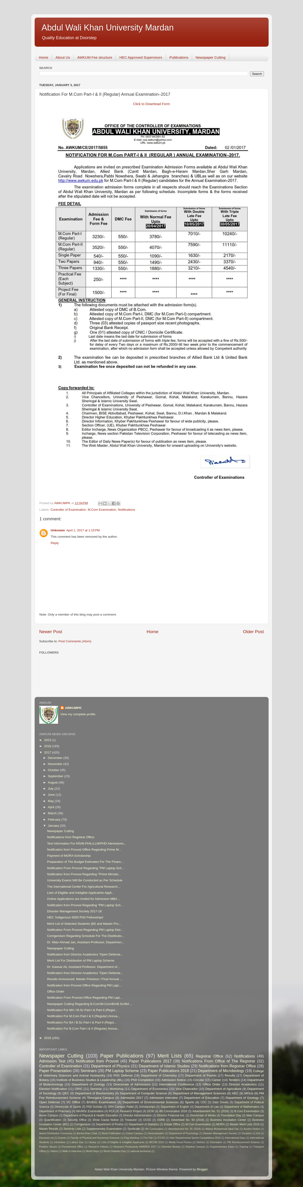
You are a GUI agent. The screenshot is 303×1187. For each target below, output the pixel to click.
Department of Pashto (200, 1075)
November (55, 764)
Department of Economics (149, 1089)
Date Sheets (220, 1102)
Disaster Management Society (220, 1133)
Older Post (253, 631)
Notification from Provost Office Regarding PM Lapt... (84, 985)
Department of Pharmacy (55, 1111)
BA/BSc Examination (101, 1102)
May (51, 801)
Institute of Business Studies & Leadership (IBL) (90, 1080)
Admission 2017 (131, 1097)
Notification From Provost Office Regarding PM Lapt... (84, 997)
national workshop (140, 1151)
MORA (220, 1124)
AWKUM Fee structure (94, 57)
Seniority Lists (72, 1128)
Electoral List (46, 1137)
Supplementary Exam (222, 1146)
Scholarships (147, 1106)
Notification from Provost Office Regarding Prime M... (84, 849)
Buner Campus (48, 1115)
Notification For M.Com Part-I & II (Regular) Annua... (83, 1016)
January (54, 825)
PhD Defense (123, 1075)
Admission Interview (163, 1097)
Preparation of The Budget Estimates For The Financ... (85, 862)
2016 (48, 1038)
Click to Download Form (151, 104)
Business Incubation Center (228, 1120)
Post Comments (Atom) (74, 641)
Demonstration (156, 1133)
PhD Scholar (94, 1106)
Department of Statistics (144, 1124)
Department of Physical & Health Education (90, 1115)
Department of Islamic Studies (164, 1066)
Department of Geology (242, 1097)
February (55, 819)
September (56, 776)
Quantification (52, 1120)
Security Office (77, 1120)
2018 (48, 746)
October (54, 770)
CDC (204, 1102)
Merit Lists (169, 1056)
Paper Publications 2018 (168, 1071)
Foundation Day (231, 1115)
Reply (55, 543)
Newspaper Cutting (211, 57)
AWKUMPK (73, 708)
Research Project (131, 1111)
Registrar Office (209, 1056)
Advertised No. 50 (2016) (187, 1120)
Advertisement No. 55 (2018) (184, 1128)
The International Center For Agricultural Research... (83, 886)
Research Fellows (98, 1146)
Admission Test (52, 1061)
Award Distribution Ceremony (55, 1133)
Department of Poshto (110, 1124)
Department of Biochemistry (94, 1093)
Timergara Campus (100, 1097)
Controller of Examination (68, 509)
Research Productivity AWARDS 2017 (134, 1146)
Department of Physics (110, 1066)
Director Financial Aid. (171, 1115)
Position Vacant (48, 1146)
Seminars (88, 1071)
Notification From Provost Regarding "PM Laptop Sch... (85, 868)
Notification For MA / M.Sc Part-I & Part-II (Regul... (82, 1010)
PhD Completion (142, 1080)
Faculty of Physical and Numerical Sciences (95, 1137)
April (51, 807)
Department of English (175, 1106)
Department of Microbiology (221, 1071)
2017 (48, 752)
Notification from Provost (97, 1061)
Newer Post (50, 631)
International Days (235, 1137)
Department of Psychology (183, 1133)
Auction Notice (252, 1128)
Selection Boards (170, 1146)
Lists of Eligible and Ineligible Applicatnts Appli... (80, 892)
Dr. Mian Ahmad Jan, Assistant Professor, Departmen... (85, 942)
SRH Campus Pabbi (121, 1106)
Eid (258, 1133)
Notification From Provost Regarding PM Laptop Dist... (85, 930)
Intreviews (60, 1142)
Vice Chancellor (186, 1089)
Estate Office (172, 1124)
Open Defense (49, 1102)
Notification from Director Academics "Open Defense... (85, 954)
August (53, 782)
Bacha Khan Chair (87, 1133)
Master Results (48, 1128)
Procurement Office (73, 1146)
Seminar (96, 1089)
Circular (198, 1080)
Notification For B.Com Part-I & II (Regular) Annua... (83, 1028)
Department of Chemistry (159, 1075)
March (53, 813)
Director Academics (243, 1084)
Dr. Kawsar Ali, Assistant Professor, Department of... (83, 967)
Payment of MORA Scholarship (69, 855)
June (52, 794)
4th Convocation (154, 1128)
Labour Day (77, 1142)
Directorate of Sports (68, 1106)
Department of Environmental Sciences (151, 1102)
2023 (48, 740)
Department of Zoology (88, 1084)
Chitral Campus (134, 1133)
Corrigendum (82, 1124)
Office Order (55, 991)
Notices (201, 1142)
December (55, 758)
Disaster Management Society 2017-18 (74, 911)
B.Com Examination (246, 1111)
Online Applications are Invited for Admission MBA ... (83, 899)
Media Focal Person (180, 1142)
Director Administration (137, 1115)
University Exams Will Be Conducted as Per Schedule (84, 880)
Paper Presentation (55, 1071)
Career (216, 1080)
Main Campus (255, 1115)
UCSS (147, 1120)
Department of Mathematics (241, 1106)
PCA (112, 1111)
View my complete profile (77, 714)
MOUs (248, 1093)
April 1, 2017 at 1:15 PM (83, 530)
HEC (235, 1093)
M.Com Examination (102, 509)
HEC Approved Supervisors (140, 57)
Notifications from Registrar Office (70, 837)
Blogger (202, 1169)
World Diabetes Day (114, 1151)
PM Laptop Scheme (122, 1071)
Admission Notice (173, 1080)
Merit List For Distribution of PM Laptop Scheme (80, 960)
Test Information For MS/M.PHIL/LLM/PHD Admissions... (86, 843)
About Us (62, 57)
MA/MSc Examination (90, 1111)
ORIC (79, 1089)
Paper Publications (121, 1056)
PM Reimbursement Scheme (243, 1142)
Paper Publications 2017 (150, 1061)
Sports (189, 1102)
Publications (178, 57)
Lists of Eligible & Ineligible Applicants (123, 1142)
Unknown (58, 530)
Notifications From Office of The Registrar (218, 1061)
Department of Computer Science (143, 1093)
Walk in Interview (71, 1151)
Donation (247, 1133)
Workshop (117, 1089)
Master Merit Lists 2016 (244, 1124)
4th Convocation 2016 (173, 1111)
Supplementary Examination (104, 1128)
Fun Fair (148, 1137)
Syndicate (133, 1128)
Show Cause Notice (106, 1120)
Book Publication (111, 1133)
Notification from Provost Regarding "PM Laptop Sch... (85, 905)
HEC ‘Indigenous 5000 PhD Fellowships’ (75, 917)
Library (92, 1142)
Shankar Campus (195, 1146)
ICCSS (161, 1137)
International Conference (176, 1084)
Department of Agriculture (223, 1089)
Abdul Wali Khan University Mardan (108, 27)
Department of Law (206, 1106)
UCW (150, 1111)
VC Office (73, 1102)
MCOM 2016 (156, 1142)
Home (43, 57)
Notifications (126, 509)
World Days (92, 1151)
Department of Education (201, 1097)
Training (243, 1146)
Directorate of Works (203, 1115)
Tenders (234, 1080)
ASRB (161, 1120)
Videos (54, 1151)
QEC (65, 1093)
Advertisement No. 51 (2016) (210, 1111)
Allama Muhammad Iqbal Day (222, 1128)
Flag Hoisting (131, 1137)
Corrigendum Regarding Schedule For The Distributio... (85, 936)
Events (62, 1137)
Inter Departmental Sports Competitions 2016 (195, 1137)
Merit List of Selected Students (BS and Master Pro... (84, 923)
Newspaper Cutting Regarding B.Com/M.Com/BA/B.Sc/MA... (89, 1004)
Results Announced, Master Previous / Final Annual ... (84, 979)
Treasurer (131, 1120)
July (51, 788)
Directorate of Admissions (131, 1084)
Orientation (216, 1142)
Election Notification (53, 1089)
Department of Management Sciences (199, 1093)
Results (230, 1075)
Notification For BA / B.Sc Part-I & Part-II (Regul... (81, 1022)
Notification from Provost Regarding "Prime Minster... (84, 874)
